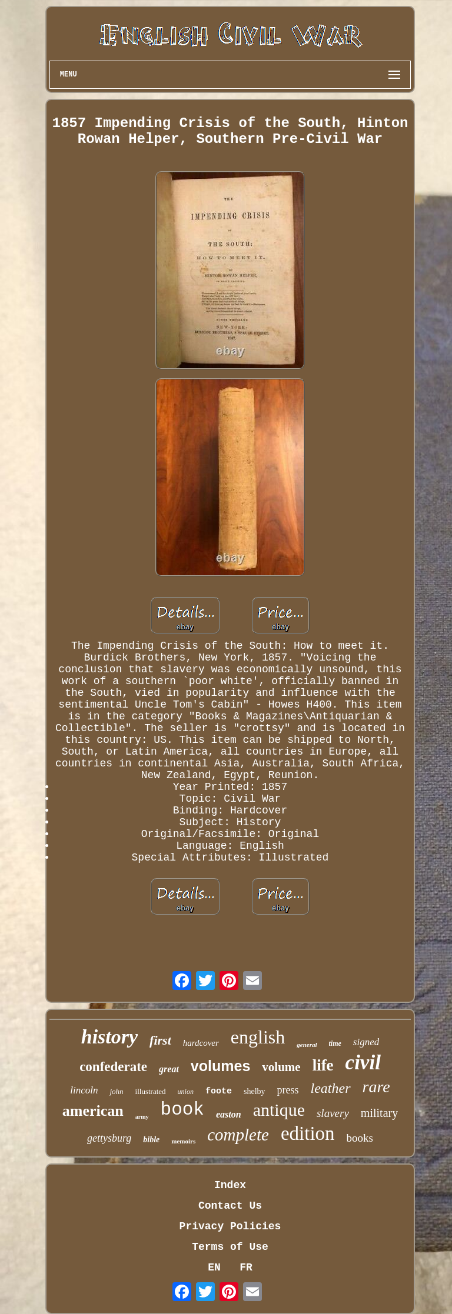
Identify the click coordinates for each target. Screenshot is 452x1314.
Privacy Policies (230, 1226)
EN (214, 1267)
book (182, 1109)
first (160, 1040)
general (307, 1044)
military (379, 1112)
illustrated (150, 1091)
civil (363, 1062)
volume (281, 1067)
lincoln (84, 1090)
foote (218, 1091)
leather (331, 1088)
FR (246, 1267)
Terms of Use (230, 1247)
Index (230, 1185)
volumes (220, 1066)
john (116, 1091)
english (258, 1037)
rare (376, 1087)
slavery (333, 1113)
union (186, 1092)
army (142, 1116)
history (109, 1037)
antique (279, 1109)
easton (228, 1114)
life (323, 1065)
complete (238, 1134)
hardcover (201, 1043)
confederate (113, 1066)
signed (366, 1042)
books (360, 1138)
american (93, 1110)
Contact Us (230, 1206)
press (288, 1090)
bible (151, 1139)
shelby (254, 1091)
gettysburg (109, 1138)
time (335, 1043)
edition (308, 1133)
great (169, 1069)
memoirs (183, 1141)
